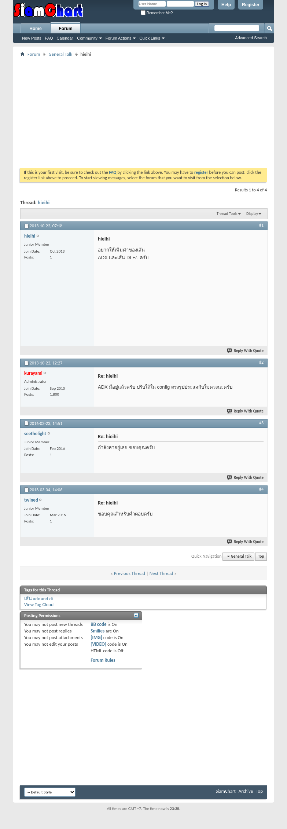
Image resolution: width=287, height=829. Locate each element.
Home (35, 28)
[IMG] (96, 637)
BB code (98, 624)
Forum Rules (103, 660)
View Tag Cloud (39, 604)
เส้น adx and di (38, 598)
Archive (246, 791)
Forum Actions (118, 38)
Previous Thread (129, 573)
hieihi (43, 202)
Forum (65, 28)
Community (87, 38)
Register (251, 4)
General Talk (60, 54)
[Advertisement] (130, 110)
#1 (261, 225)
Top (261, 556)
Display (252, 213)
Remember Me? (157, 13)
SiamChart (225, 791)
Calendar (65, 38)
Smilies (97, 631)
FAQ (49, 38)
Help (226, 4)
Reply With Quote (246, 350)
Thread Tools (227, 213)
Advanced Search (251, 38)
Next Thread (161, 573)
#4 (261, 489)
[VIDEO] (98, 644)
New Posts (31, 38)
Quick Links (149, 38)
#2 (261, 362)
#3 (261, 422)
